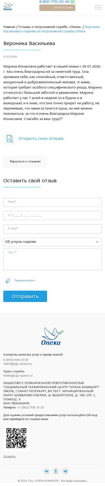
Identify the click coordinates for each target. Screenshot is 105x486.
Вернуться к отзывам (25, 161)
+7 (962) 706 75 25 (30, 407)
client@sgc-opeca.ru (17, 364)
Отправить (25, 296)
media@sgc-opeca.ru (18, 375)
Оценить (9, 456)
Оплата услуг (63, 7)
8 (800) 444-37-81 (15, 360)
